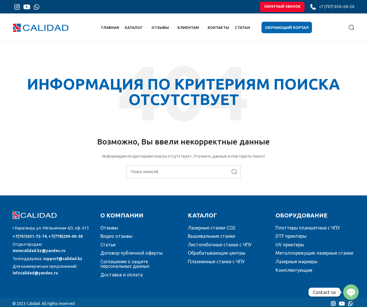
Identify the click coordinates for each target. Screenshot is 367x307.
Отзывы (109, 231)
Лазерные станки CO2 (211, 231)
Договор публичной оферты (131, 256)
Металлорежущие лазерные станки (314, 256)
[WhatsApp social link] (36, 8)
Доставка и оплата (121, 278)
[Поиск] (351, 30)
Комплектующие (294, 273)
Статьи (108, 248)
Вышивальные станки (211, 239)
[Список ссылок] (52, 232)
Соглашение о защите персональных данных (124, 267)
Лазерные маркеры (296, 265)
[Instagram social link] (17, 8)
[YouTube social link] (27, 8)
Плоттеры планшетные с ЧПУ (308, 231)
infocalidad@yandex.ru (35, 276)
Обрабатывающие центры (216, 256)
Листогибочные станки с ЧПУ (219, 248)
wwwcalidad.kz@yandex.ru (39, 254)
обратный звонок (282, 7)
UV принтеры (290, 248)
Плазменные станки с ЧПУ (216, 265)
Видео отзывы (116, 239)
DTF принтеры (291, 239)
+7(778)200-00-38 (65, 239)
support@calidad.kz (62, 262)
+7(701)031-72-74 (30, 239)
